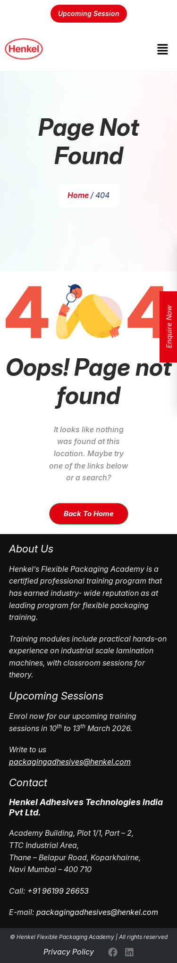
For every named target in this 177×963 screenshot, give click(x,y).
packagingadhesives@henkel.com (97, 912)
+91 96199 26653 (58, 891)
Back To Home (89, 513)
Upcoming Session (88, 13)
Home (78, 195)
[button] (162, 49)
